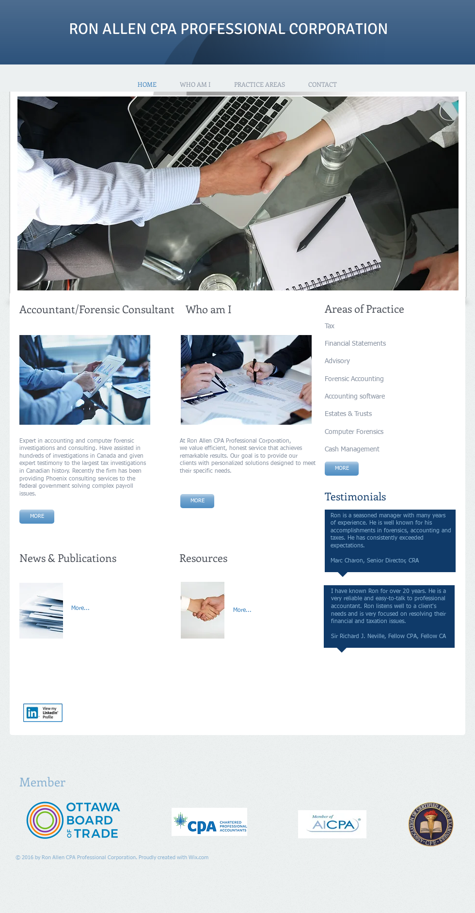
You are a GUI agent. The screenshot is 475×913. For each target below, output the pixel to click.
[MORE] (197, 501)
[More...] (92, 609)
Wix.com (198, 857)
